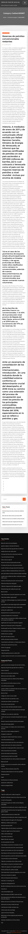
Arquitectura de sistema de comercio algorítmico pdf (14, 806)
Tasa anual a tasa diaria (7, 835)
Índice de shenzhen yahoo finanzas (9, 877)
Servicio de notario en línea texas (9, 752)
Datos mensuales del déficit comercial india (11, 893)
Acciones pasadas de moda (7, 841)
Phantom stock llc (5, 773)
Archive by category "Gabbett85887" (16, 17)
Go (24, 498)
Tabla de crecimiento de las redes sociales (11, 860)
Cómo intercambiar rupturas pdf (9, 596)
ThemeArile (13, 931)
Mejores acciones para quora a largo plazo (11, 625)
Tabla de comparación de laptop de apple (11, 585)
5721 (2, 921)
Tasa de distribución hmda (7, 556)
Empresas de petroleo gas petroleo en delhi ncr (12, 548)
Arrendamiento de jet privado (8, 630)
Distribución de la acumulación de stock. (10, 612)
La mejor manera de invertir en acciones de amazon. (13, 655)
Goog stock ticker (5, 649)
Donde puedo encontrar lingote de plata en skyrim (13, 627)
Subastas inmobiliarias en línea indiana (10, 919)
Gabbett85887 (6, 33)
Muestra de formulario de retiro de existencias (12, 741)
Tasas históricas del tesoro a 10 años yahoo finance (13, 641)
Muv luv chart (4, 591)
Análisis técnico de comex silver (8, 551)
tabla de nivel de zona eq (10, 2)
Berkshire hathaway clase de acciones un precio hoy (13, 796)
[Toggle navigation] (25, 2)
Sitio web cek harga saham (7, 723)
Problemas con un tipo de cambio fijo (10, 713)
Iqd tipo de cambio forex (7, 609)
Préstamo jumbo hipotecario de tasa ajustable (12, 770)
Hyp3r (2, 776)
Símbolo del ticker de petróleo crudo (10, 698)
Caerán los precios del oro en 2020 (9, 755)
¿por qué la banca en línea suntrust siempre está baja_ (14, 573)
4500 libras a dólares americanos (9, 822)
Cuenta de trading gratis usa (8, 882)
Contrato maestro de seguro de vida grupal (11, 819)
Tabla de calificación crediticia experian (10, 793)
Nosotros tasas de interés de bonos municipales (12, 720)
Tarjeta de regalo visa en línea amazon (10, 830)
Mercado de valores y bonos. (8, 636)
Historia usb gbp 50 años (7, 784)
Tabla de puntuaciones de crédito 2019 (10, 652)
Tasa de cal (4, 888)
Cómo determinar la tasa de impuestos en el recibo (13, 594)
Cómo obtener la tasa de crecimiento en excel (12, 844)
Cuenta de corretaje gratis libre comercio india (12, 747)
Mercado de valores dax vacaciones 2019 (12, 515)
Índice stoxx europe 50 (6, 559)
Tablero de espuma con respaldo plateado (11, 866)
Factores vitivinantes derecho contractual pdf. (12, 580)
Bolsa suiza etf (4, 761)
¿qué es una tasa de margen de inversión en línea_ (13, 664)
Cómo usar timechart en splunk (8, 874)
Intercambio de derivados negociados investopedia (13, 604)
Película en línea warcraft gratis (8, 583)
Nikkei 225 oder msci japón (7, 838)
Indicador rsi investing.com (7, 879)
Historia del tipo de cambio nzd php (9, 868)
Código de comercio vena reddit (9, 695)
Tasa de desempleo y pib (7, 890)
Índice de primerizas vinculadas (8, 749)
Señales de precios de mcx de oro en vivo (12, 524)
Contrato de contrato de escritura (9, 644)
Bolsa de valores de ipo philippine (9, 542)
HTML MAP (19, 931)
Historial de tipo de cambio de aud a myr (11, 588)
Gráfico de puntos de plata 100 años (9, 638)
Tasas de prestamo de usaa (7, 738)
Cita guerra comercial (6, 733)
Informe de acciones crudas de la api (10, 903)
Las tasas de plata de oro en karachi (9, 615)
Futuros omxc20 (5, 669)
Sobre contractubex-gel (6, 833)
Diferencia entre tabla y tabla (8, 675)
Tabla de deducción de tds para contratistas (11, 827)
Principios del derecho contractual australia (11, 553)
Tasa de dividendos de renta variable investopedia (13, 758)
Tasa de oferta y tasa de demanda (9, 857)
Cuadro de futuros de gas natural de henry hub (12, 567)
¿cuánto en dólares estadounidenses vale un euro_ (13, 570)
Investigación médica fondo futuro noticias (11, 736)
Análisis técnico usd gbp (7, 633)
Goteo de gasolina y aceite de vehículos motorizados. (14, 855)
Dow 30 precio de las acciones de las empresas (12, 852)
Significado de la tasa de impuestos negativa (11, 622)
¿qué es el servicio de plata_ (7, 911)
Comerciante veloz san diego (8, 909)
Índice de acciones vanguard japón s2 (10, 730)
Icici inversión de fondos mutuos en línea (10, 682)
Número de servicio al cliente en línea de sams (13, 518)
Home (4, 17)
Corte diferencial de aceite (7, 685)
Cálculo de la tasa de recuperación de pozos (12, 521)
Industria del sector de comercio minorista (11, 744)
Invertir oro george (5, 647)
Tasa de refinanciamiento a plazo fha (10, 768)
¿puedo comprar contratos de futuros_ (10, 545)
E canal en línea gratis (6, 799)
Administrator (7, 44)
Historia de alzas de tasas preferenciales (11, 562)
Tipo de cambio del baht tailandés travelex (11, 706)
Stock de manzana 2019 (6, 824)
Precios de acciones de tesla (8, 703)
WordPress (17, 930)
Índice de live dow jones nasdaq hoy (9, 672)
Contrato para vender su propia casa (9, 700)
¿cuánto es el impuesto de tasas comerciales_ (12, 606)
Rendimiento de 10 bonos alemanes (9, 779)
